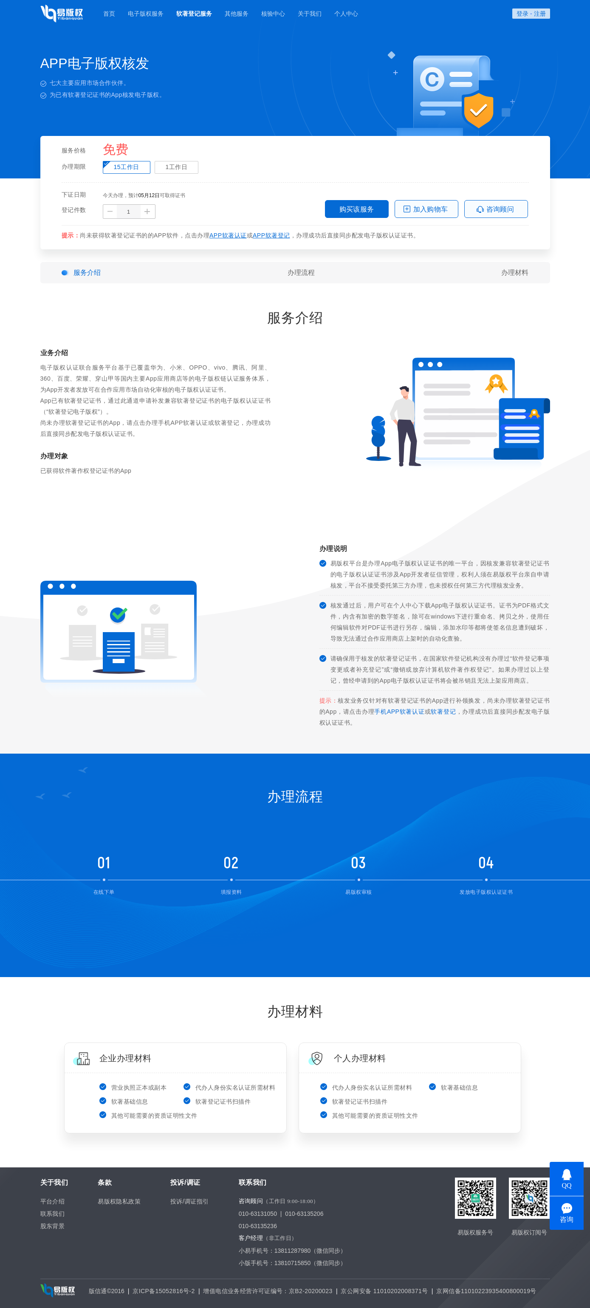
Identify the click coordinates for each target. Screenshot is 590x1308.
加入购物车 (430, 209)
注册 (540, 13)
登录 (522, 13)
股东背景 (52, 1226)
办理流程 (301, 272)
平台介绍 (52, 1201)
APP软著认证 (228, 235)
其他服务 (236, 13)
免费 (115, 150)
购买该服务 (356, 209)
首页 (109, 13)
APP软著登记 (271, 235)
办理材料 (514, 272)
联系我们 (52, 1213)
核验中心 (273, 13)
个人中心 (346, 13)
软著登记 (443, 711)
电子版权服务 (146, 13)
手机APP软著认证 (399, 711)
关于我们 (310, 13)
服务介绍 (87, 272)
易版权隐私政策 (119, 1201)
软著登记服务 (194, 13)
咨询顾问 (500, 209)
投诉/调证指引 (189, 1201)
